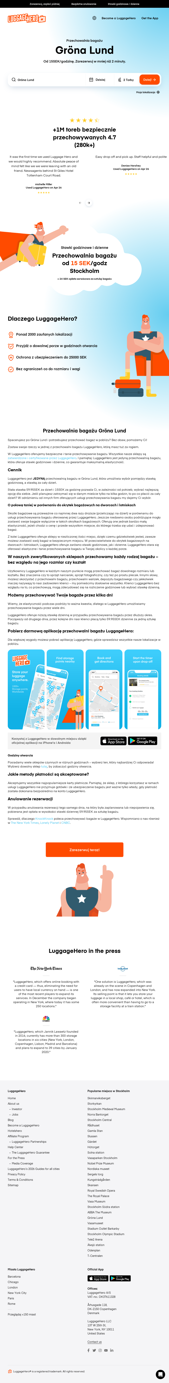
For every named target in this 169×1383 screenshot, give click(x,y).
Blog (11, 1120)
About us (13, 1103)
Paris (11, 1298)
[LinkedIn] (111, 1350)
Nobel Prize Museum (101, 1163)
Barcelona (14, 1276)
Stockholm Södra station (104, 1207)
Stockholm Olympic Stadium (106, 1234)
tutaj (44, 766)
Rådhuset (94, 1125)
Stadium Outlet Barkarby (103, 1228)
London (13, 1287)
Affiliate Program (18, 1136)
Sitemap (13, 1185)
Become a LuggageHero (119, 18)
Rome (11, 1304)
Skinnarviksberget (99, 1098)
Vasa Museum (96, 1201)
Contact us (95, 1342)
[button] (160, 1374)
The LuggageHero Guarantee (30, 1152)
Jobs (15, 1114)
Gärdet (92, 1141)
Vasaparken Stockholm (102, 1158)
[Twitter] (94, 1350)
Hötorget (93, 1147)
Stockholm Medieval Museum (106, 1109)
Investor (17, 1109)
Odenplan (94, 1250)
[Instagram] (100, 1350)
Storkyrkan (94, 1103)
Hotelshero (15, 1131)
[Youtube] (106, 1350)
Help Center (15, 1147)
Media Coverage (22, 1163)
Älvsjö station (96, 1245)
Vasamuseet (95, 1223)
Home (12, 1098)
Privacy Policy (16, 1174)
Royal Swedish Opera (101, 1190)
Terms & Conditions (20, 1180)
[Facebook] (88, 1350)
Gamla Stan (95, 1131)
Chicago (13, 1282)
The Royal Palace (98, 1196)
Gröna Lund (95, 1218)
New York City (17, 1293)
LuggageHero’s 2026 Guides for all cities (34, 1169)
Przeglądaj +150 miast (22, 1314)
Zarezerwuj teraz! (84, 849)
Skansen (93, 1185)
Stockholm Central (100, 1120)
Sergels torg (95, 1174)
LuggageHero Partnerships (29, 1141)
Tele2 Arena (95, 1239)
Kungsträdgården (99, 1180)
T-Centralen (95, 1256)
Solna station (96, 1152)
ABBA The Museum (100, 1212)
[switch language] (94, 18)
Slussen (92, 1136)
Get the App (149, 18)
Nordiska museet (98, 1169)
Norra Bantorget (98, 1114)
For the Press (16, 1158)
